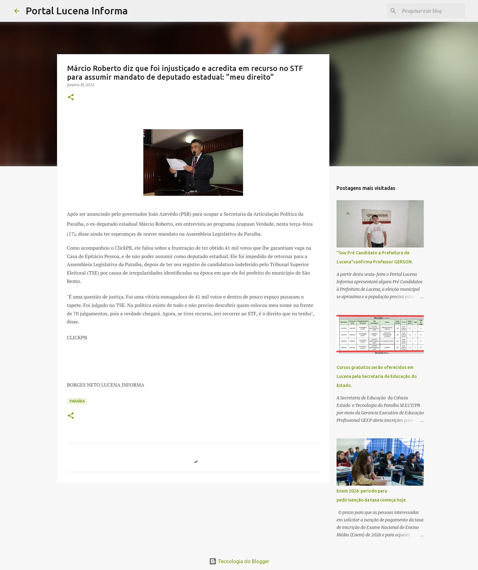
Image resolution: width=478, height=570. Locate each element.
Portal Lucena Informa (77, 10)
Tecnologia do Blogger (239, 561)
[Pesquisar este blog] (432, 10)
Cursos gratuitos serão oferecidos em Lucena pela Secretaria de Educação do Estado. (377, 376)
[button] (70, 97)
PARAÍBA (77, 401)
